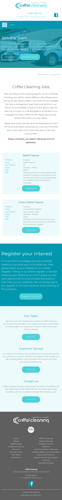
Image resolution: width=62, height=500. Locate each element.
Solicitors (46, 446)
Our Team (16, 455)
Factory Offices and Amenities (45, 452)
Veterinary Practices (46, 455)
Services (16, 449)
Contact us (16, 457)
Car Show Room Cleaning (46, 449)
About (16, 441)
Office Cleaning (46, 438)
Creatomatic (36, 495)
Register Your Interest (31, 296)
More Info (31, 337)
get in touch (12, 130)
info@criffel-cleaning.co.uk (30, 16)
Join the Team (16, 452)
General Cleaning (46, 463)
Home (16, 438)
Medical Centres (46, 444)
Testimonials (16, 444)
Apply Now (31, 188)
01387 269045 (34, 13)
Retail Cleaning (46, 441)
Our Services (10, 57)
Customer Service (30, 57)
